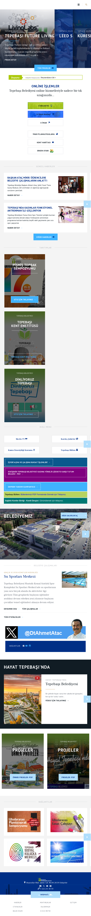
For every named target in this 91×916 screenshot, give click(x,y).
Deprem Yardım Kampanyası (21, 487)
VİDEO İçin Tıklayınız (56, 700)
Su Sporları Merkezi (20, 576)
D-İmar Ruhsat (44, 114)
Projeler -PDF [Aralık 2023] (68, 777)
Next (87, 204)
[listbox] (74, 515)
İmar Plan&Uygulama (44, 134)
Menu (78, 4)
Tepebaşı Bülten (68, 450)
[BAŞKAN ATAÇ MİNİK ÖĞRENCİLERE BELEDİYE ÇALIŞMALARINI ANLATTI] (31, 179)
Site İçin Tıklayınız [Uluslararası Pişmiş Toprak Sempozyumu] (23, 299)
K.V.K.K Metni (45, 911)
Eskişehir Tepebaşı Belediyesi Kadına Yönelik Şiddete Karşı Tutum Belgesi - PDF (41, 472)
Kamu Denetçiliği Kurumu (20, 450)
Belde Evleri (18, 911)
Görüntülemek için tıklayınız (51, 501)
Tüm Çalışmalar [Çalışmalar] (30, 609)
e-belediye (44, 106)
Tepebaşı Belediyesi (14, 4)
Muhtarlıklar (45, 903)
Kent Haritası (44, 142)
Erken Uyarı (45, 151)
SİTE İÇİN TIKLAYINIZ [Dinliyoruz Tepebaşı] (23, 414)
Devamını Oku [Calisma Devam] (10, 609)
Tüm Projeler (44, 68)
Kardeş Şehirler (68, 439)
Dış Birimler (45, 907)
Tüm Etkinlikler (12, 617)
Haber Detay (13, 195)
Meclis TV (20, 439)
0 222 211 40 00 (46, 889)
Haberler (17, 903)
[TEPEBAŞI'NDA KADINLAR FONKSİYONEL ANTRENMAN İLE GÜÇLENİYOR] (31, 209)
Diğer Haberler (43, 237)
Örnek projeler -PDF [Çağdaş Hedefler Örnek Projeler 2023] (23, 777)
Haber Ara (86, 4)
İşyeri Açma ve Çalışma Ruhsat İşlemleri (28, 462)
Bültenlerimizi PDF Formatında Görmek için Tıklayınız (43, 494)
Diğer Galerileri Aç (70, 516)
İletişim (73, 903)
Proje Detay (11, 60)
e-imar (44, 123)
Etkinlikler (17, 907)
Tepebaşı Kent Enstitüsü (23, 357)
